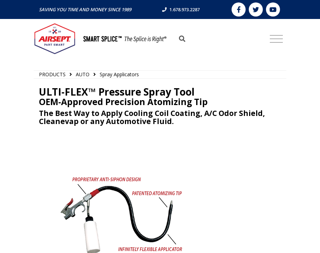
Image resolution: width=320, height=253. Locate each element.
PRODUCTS (52, 74)
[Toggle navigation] (276, 39)
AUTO (82, 74)
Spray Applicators (119, 74)
